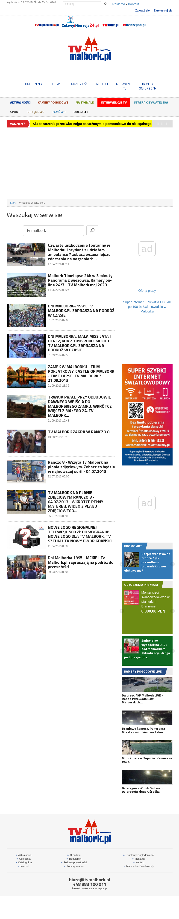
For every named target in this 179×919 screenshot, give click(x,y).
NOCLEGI (102, 84)
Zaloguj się (142, 10)
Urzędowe (35, 111)
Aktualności (20, 102)
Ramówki (59, 111)
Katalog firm (23, 862)
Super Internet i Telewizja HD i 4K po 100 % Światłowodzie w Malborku (147, 306)
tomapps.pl (101, 888)
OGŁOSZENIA (33, 84)
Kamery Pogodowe (53, 102)
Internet (23, 866)
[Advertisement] (90, 163)
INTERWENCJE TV (124, 86)
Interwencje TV (114, 102)
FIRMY (56, 84)
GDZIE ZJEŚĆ (79, 84)
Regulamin (74, 859)
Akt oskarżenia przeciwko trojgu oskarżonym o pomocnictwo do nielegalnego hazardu (99, 124)
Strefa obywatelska (151, 102)
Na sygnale (85, 102)
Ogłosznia (24, 859)
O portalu (73, 855)
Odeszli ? (80, 111)
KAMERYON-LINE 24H (147, 86)
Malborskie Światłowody (139, 866)
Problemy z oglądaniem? (138, 855)
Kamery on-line (74, 866)
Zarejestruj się (163, 10)
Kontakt (133, 4)
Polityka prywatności (74, 862)
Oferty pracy (147, 290)
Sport (15, 111)
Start (13, 202)
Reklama (118, 4)
